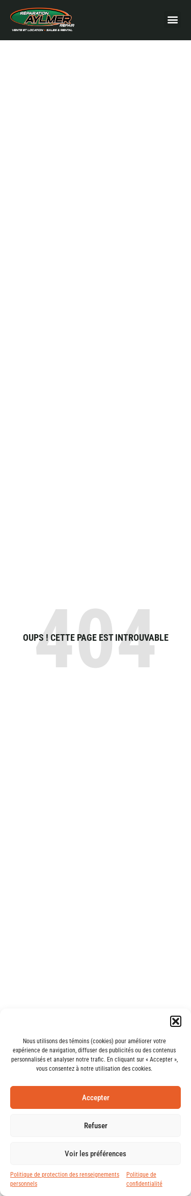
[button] (176, 1021)
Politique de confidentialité (144, 1179)
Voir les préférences (95, 1153)
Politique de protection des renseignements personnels (64, 1179)
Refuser (95, 1125)
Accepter (96, 1097)
